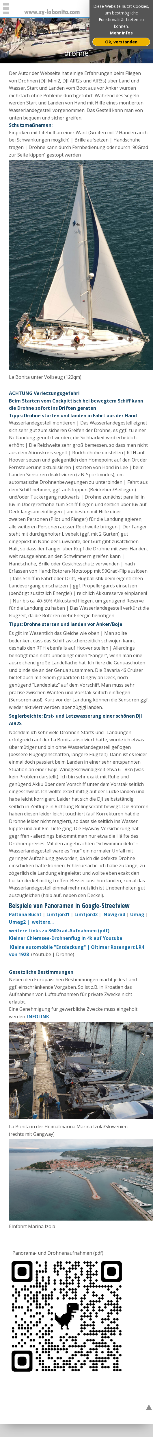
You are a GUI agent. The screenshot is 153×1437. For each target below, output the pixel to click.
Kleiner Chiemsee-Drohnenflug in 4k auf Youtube (65, 938)
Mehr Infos (121, 33)
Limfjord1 (58, 914)
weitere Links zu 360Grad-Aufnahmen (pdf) (59, 930)
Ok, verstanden (121, 42)
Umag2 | (20, 922)
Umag (137, 914)
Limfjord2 (86, 914)
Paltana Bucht (25, 914)
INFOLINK (38, 1016)
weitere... (43, 922)
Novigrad (115, 914)
